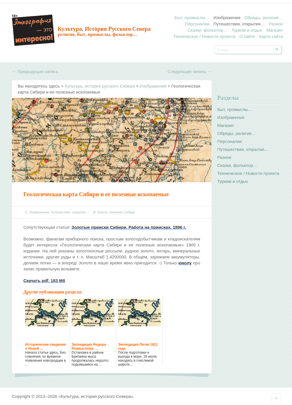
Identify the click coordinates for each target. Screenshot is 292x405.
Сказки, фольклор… (208, 30)
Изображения (227, 17)
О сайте (247, 36)
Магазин (274, 30)
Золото (102, 212)
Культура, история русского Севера (104, 28)
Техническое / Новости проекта (204, 36)
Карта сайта (271, 36)
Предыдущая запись (35, 71)
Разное (276, 23)
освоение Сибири (122, 212)
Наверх (276, 398)
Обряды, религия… (263, 17)
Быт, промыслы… (192, 17)
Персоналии (197, 23)
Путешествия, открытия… (239, 23)
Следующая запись (190, 71)
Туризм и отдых (247, 30)
